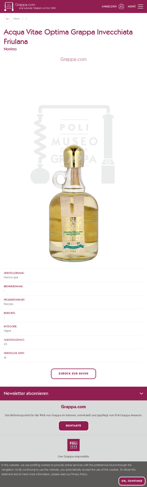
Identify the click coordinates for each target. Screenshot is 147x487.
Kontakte (73, 425)
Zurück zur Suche (73, 373)
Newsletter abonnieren (73, 393)
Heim (16, 18)
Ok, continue (132, 481)
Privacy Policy (79, 474)
